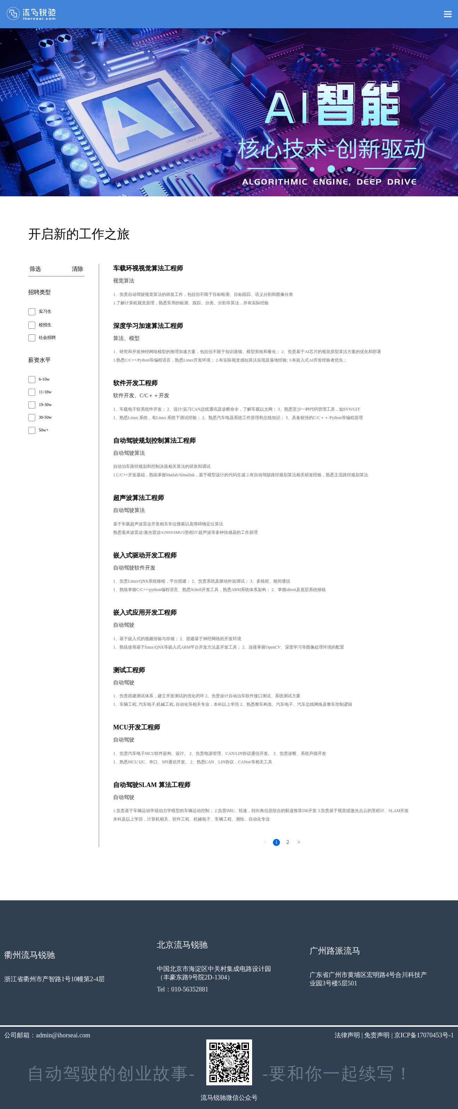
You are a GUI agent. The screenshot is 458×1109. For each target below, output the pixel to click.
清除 (77, 269)
